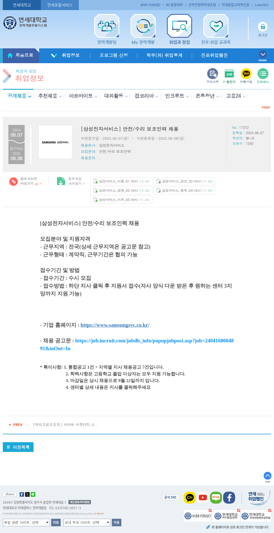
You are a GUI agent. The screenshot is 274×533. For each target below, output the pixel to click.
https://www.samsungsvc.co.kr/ (115, 325)
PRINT (266, 107)
